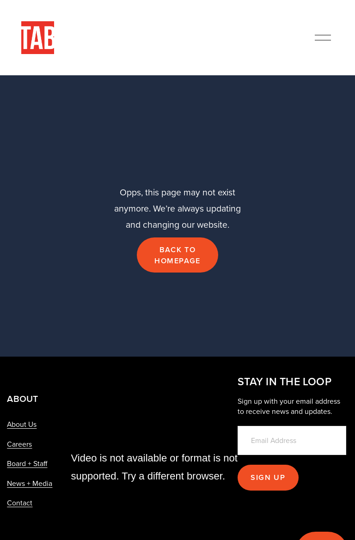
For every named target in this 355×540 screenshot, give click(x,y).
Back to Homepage (177, 255)
